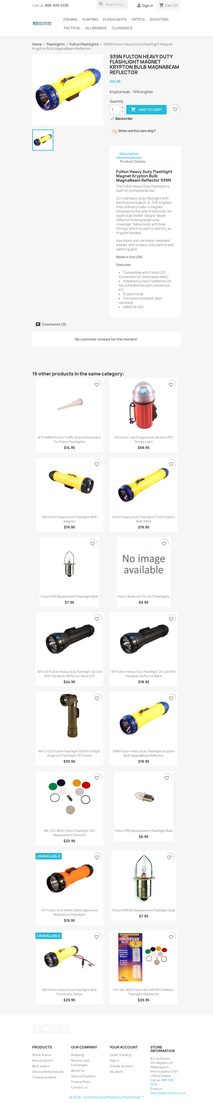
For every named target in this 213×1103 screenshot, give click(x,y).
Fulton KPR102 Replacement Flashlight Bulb (143, 910)
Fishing (70, 19)
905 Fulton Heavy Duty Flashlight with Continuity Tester (69, 992)
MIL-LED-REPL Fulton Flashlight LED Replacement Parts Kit (69, 833)
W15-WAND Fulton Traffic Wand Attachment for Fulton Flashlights (69, 439)
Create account (121, 1066)
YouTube (56, 1028)
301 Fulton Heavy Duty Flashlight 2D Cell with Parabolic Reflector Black (143, 674)
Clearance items (44, 1077)
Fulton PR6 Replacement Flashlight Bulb (144, 831)
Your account (124, 1047)
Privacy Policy (81, 1082)
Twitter (46, 1028)
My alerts (116, 1072)
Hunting (90, 19)
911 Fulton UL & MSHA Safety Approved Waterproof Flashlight (69, 912)
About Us (78, 1071)
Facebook (37, 1028)
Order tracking (120, 1055)
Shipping (77, 1055)
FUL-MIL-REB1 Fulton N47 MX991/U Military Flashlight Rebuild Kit (143, 992)
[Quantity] (115, 109)
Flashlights (115, 19)
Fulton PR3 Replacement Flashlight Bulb (69, 596)
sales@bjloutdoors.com (167, 1093)
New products (42, 1060)
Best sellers (41, 1066)
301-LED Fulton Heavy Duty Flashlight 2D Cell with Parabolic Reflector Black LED (69, 674)
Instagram (65, 1028)
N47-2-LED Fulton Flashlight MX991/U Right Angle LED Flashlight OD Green (69, 753)
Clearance (122, 28)
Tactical (71, 28)
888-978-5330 (57, 5)
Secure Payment (83, 1076)
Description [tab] (129, 154)
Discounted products (48, 1072)
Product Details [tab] (132, 161)
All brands (96, 28)
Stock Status (41, 1055)
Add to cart (146, 109)
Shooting (159, 19)
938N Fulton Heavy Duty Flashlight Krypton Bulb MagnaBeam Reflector (144, 753)
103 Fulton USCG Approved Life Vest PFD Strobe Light (143, 439)
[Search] (112, 4)
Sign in (114, 1060)
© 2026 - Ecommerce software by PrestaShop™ (106, 1097)
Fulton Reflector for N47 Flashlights (144, 596)
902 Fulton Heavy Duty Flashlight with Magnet (69, 519)
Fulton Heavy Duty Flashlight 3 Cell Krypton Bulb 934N (143, 519)
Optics (138, 19)
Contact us (79, 1087)
